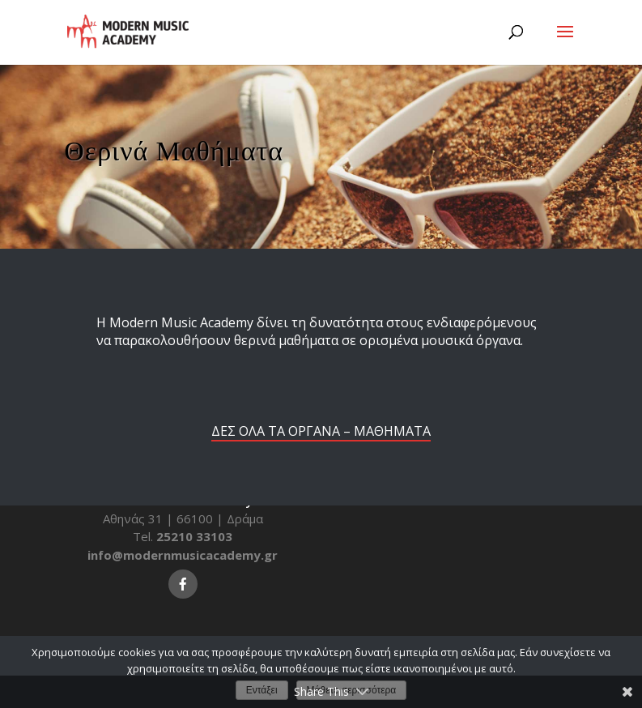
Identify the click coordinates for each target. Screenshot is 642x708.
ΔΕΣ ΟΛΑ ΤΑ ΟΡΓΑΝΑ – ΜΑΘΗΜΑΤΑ (321, 431)
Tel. (182, 536)
